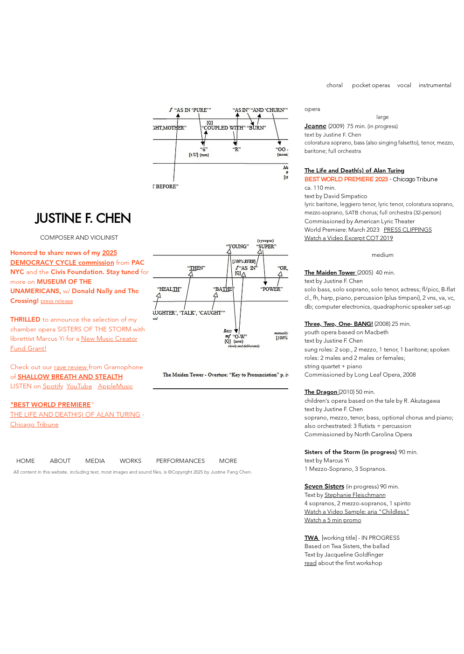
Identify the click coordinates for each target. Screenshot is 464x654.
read (311, 562)
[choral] (334, 85)
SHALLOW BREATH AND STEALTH (70, 376)
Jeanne (315, 126)
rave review (71, 367)
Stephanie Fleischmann (355, 494)
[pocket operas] (371, 85)
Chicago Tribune (34, 424)
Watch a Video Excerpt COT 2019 (349, 237)
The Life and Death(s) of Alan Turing (354, 170)
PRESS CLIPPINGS (408, 229)
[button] (220, 235)
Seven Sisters (324, 486)
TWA (312, 537)
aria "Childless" (388, 511)
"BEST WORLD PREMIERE (50, 404)
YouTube (79, 386)
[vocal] (404, 85)
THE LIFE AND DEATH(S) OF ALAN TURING (75, 414)
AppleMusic (115, 386)
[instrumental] (435, 85)
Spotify (53, 386)
